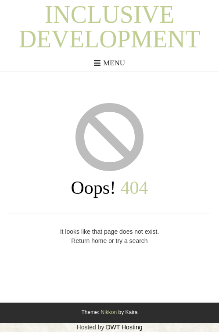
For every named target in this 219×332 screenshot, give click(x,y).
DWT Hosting (124, 327)
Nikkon (109, 312)
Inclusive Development (110, 26)
